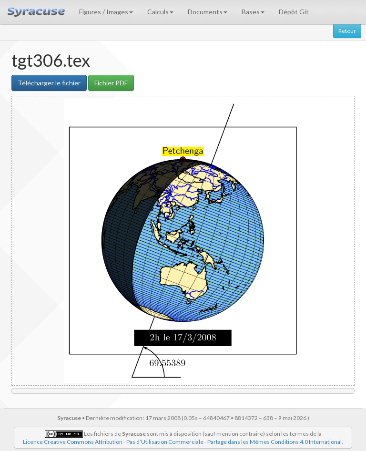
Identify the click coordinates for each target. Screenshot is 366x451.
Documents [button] (207, 12)
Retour (347, 30)
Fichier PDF (111, 83)
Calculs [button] (160, 12)
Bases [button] (253, 12)
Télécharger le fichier (49, 83)
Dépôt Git (294, 12)
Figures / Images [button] (106, 12)
